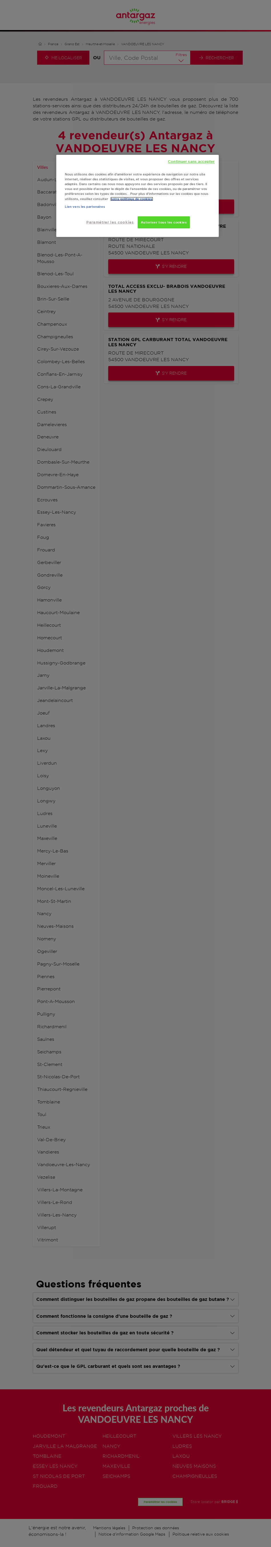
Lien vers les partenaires (85, 206)
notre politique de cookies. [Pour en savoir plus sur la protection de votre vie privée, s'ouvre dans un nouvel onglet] (132, 199)
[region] (137, 196)
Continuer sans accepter (191, 161)
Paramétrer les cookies (110, 222)
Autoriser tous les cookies (164, 222)
